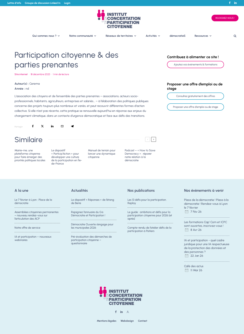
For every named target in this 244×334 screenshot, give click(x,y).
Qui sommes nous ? (44, 35)
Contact (142, 320)
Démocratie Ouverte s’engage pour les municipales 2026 (92, 226)
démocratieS (177, 35)
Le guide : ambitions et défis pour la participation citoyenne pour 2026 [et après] (150, 215)
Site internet (21, 74)
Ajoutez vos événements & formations (195, 64)
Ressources (201, 35)
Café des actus (193, 266)
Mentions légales (106, 320)
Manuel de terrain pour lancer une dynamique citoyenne (101, 154)
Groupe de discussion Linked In (42, 3)
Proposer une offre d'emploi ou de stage (195, 107)
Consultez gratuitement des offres (195, 96)
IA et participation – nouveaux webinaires (33, 239)
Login (67, 3)
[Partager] (33, 126)
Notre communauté (81, 35)
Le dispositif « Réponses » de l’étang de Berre (92, 201)
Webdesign (127, 320)
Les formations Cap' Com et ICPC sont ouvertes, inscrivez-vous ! (205, 224)
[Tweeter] (42, 126)
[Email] (62, 126)
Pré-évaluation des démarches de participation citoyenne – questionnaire (91, 241)
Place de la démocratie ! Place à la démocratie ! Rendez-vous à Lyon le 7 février (206, 203)
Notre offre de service (27, 228)
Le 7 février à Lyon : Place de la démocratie (33, 201)
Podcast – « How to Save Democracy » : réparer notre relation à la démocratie (140, 155)
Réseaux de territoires (119, 35)
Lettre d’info (14, 3)
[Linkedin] (235, 3)
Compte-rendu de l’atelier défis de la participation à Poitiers (149, 229)
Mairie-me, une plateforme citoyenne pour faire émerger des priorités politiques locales (30, 155)
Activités (151, 35)
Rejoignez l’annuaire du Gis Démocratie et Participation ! (88, 213)
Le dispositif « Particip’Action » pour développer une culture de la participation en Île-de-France (66, 157)
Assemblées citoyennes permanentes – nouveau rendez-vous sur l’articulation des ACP (36, 215)
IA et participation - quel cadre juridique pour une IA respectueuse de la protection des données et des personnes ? (206, 246)
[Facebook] (229, 3)
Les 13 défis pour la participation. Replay (147, 201)
